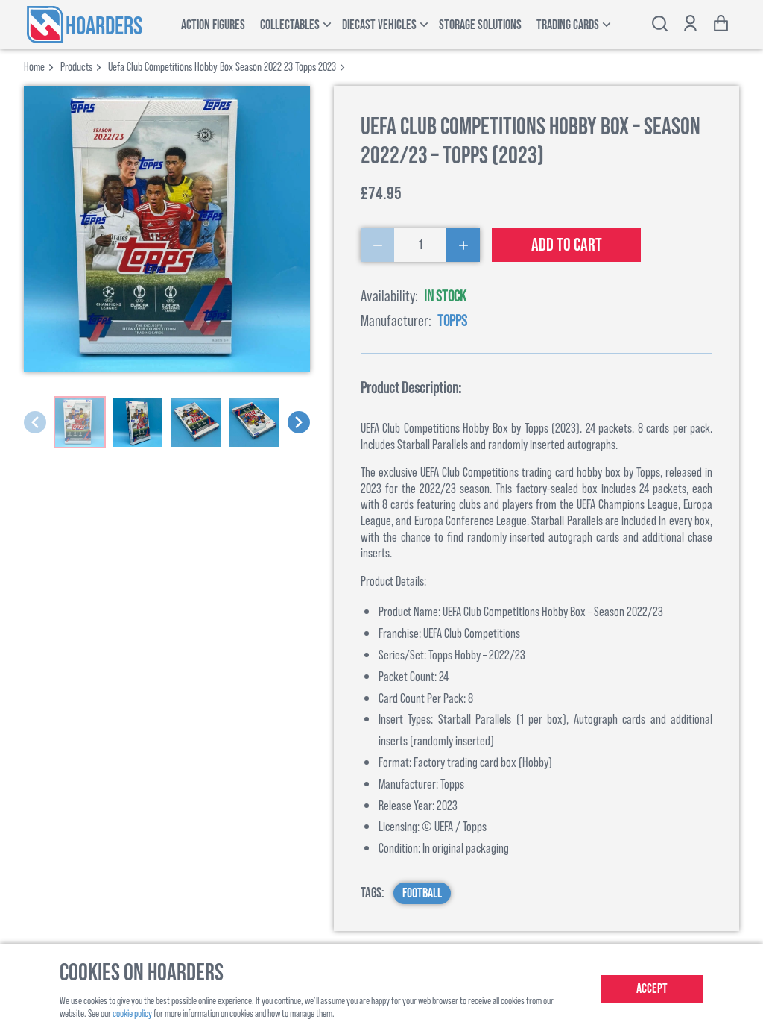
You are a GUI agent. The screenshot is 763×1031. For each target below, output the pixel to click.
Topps (452, 319)
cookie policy (132, 1012)
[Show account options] (690, 25)
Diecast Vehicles (379, 25)
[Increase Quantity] (463, 245)
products (76, 66)
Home (34, 66)
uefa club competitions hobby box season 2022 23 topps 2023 (222, 66)
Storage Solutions (480, 25)
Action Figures (213, 25)
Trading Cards (567, 25)
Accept (652, 989)
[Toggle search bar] (660, 25)
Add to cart (566, 245)
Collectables (290, 25)
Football (422, 893)
